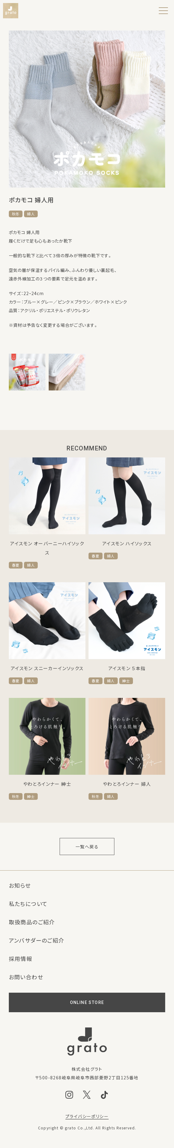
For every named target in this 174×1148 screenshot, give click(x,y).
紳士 (126, 681)
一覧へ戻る (87, 846)
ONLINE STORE (87, 1002)
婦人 (31, 214)
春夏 (15, 565)
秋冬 (15, 214)
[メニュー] (163, 10)
